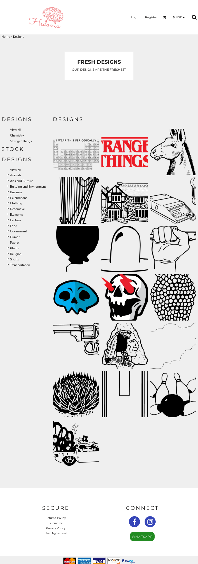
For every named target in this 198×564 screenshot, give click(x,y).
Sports (14, 259)
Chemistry (17, 135)
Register (151, 17)
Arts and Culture (21, 181)
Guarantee (56, 523)
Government (18, 231)
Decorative (17, 209)
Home (6, 37)
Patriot (14, 243)
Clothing (16, 203)
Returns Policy (55, 518)
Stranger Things (21, 141)
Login (135, 17)
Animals (16, 175)
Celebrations (18, 198)
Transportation (20, 265)
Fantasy (15, 220)
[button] (164, 17)
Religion (16, 254)
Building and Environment (28, 187)
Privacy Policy (55, 528)
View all (15, 130)
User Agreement (55, 533)
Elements (16, 215)
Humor (15, 237)
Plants (14, 248)
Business (16, 192)
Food (13, 226)
